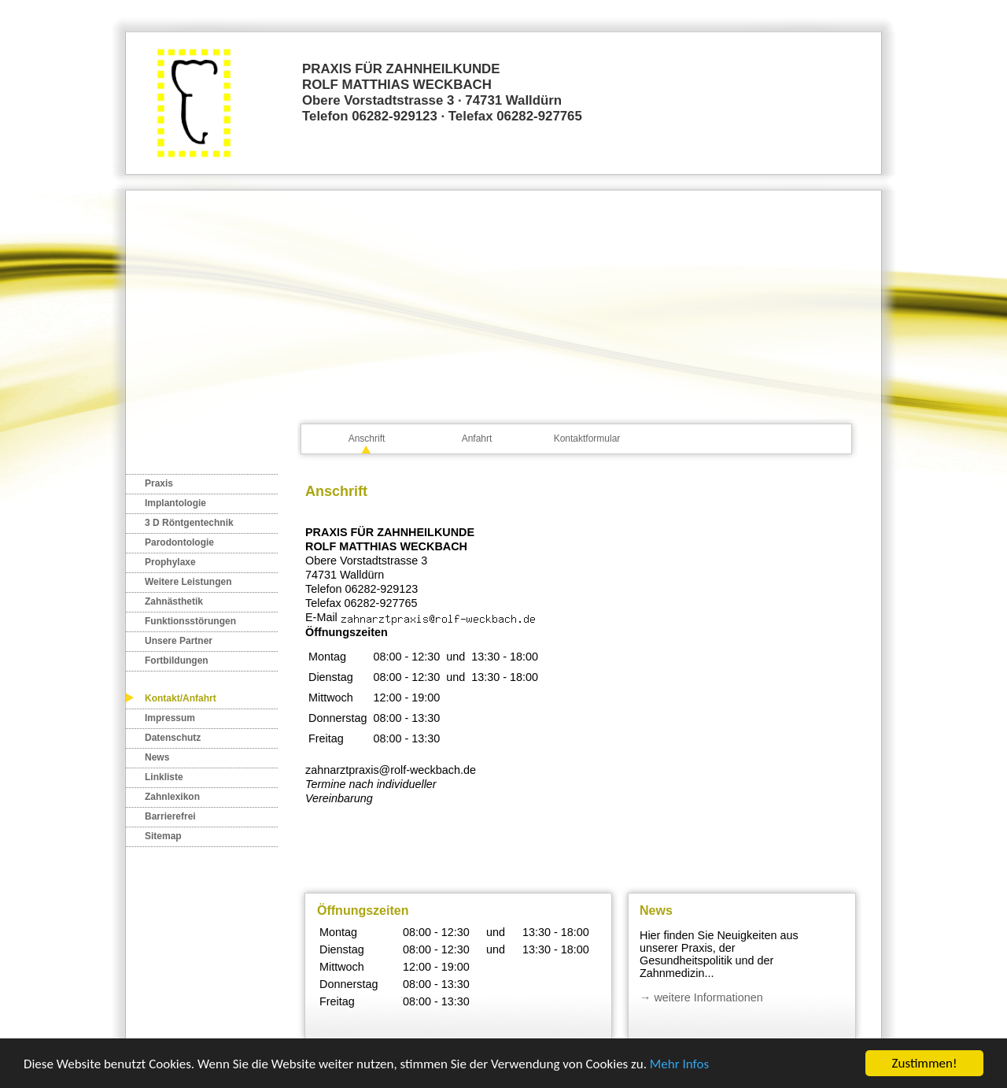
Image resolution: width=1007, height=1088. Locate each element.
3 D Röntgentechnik (189, 522)
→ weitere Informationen (701, 997)
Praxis (159, 483)
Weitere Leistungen (188, 581)
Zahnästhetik (174, 601)
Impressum (170, 717)
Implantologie (175, 503)
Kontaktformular (587, 438)
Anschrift (367, 438)
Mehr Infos (679, 1064)
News (157, 757)
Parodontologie (179, 542)
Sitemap (163, 836)
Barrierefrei (170, 816)
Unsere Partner (178, 640)
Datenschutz (173, 737)
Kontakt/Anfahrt (180, 698)
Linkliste (164, 777)
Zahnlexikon (172, 796)
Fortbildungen (176, 660)
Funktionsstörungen (190, 621)
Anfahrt (477, 438)
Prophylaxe (170, 562)
